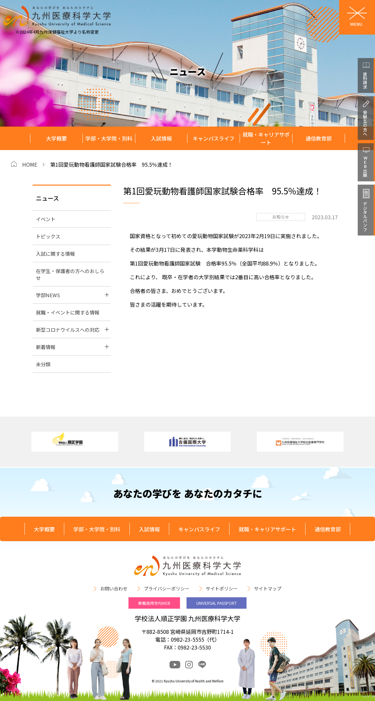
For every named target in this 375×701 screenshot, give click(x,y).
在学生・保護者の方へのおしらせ (70, 274)
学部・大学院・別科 (108, 138)
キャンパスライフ (213, 138)
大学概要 (56, 138)
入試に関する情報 (55, 253)
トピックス (48, 236)
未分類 (43, 364)
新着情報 (45, 346)
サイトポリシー (222, 588)
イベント (45, 219)
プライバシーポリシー (166, 588)
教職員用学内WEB (154, 603)
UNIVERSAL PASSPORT (216, 603)
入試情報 (161, 138)
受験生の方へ (365, 123)
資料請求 (365, 80)
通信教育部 (319, 138)
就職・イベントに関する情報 (67, 312)
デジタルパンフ (365, 216)
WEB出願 (365, 166)
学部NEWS (48, 295)
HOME (29, 164)
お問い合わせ (114, 588)
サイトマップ (267, 588)
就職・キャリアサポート (266, 138)
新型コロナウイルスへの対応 (67, 329)
